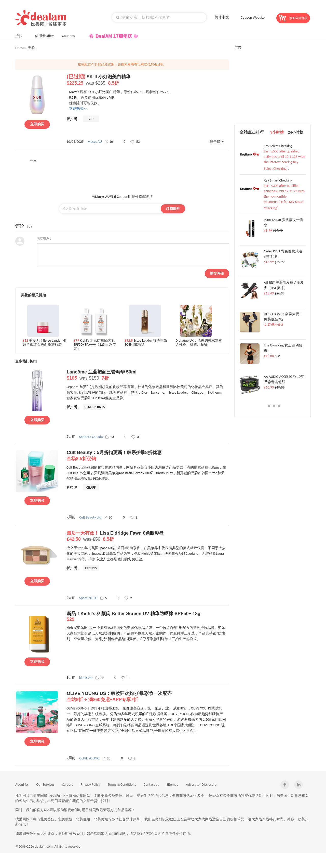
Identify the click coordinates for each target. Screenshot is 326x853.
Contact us (151, 784)
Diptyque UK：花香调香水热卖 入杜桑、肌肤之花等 (198, 343)
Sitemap (172, 784)
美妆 (31, 47)
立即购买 (37, 124)
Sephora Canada (91, 437)
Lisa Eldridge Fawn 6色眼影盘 (148, 536)
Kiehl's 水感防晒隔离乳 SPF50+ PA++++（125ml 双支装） (95, 344)
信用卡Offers (44, 36)
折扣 (21, 35)
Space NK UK (88, 598)
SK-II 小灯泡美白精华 (148, 80)
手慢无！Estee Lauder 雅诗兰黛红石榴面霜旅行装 (44, 343)
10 (109, 437)
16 (108, 141)
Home (20, 47)
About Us (22, 784)
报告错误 (217, 141)
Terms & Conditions (122, 784)
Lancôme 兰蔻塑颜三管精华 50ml (148, 375)
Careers (67, 784)
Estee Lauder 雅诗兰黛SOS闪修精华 (146, 343)
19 (99, 678)
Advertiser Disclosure (201, 784)
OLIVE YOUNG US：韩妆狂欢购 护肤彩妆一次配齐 (148, 697)
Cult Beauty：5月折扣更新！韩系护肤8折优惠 (148, 456)
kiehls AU (86, 678)
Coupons (70, 35)
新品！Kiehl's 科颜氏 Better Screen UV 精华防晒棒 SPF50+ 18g (148, 616)
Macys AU (95, 141)
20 (108, 517)
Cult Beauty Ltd (90, 517)
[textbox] (159, 17)
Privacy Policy (90, 784)
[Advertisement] (122, 175)
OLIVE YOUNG (89, 758)
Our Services (45, 784)
